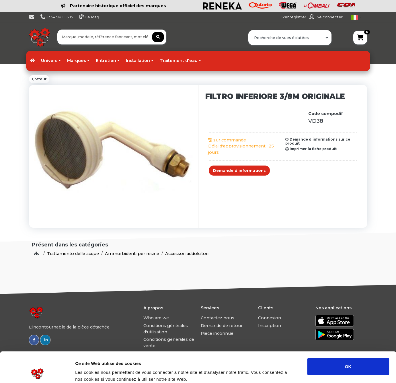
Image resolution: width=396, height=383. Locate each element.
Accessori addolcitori (186, 253)
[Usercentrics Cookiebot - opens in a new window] (37, 372)
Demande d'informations (239, 170)
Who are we (156, 317)
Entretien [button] (106, 60)
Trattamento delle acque (73, 253)
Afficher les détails (315, 371)
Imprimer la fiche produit (311, 149)
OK (348, 335)
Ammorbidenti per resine (132, 253)
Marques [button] (76, 60)
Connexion (269, 317)
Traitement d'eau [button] (179, 60)
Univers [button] (49, 60)
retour (39, 79)
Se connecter (330, 17)
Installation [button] (138, 60)
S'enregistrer (294, 17)
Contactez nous (217, 317)
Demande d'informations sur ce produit (317, 141)
